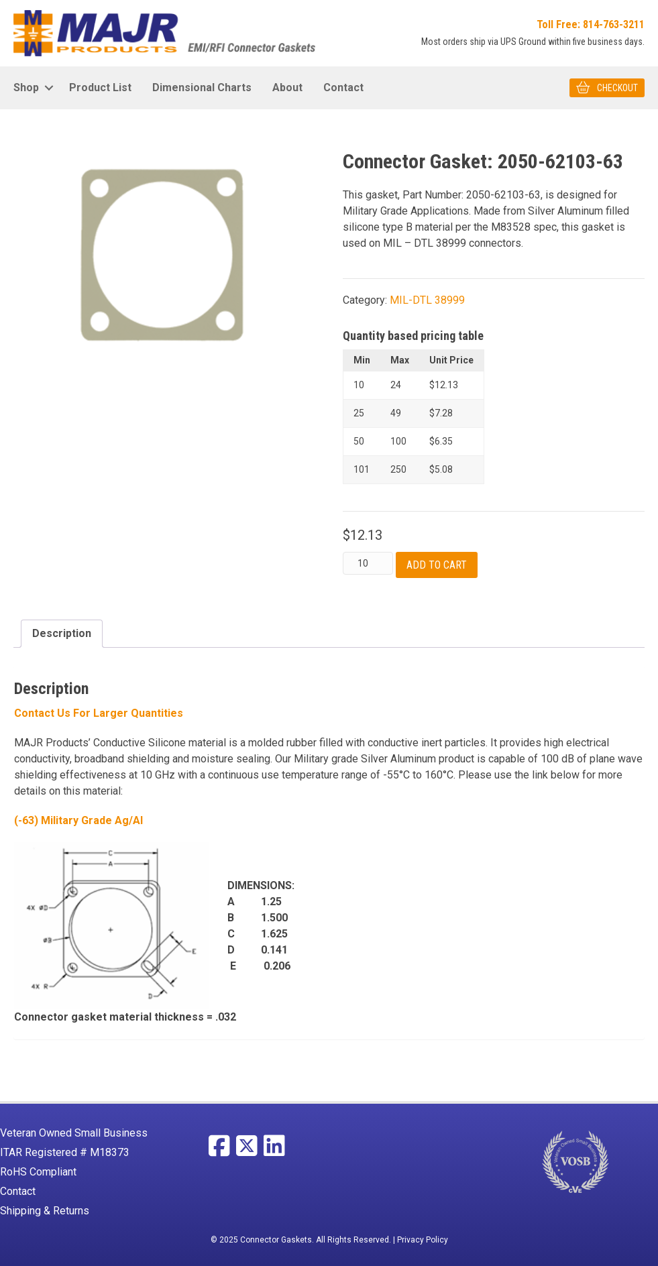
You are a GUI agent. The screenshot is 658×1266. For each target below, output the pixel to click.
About (287, 87)
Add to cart (436, 565)
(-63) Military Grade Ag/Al (78, 820)
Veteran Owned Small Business (74, 1133)
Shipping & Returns (44, 1210)
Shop (26, 87)
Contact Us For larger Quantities (98, 713)
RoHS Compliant (38, 1171)
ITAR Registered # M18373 (64, 1152)
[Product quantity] (368, 563)
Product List (100, 87)
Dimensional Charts (202, 87)
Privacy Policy (422, 1240)
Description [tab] (61, 633)
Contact (343, 87)
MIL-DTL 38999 (427, 300)
